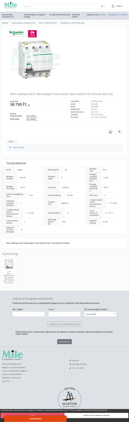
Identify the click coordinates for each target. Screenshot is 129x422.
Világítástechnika (93, 15)
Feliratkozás (64, 341)
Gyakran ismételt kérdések (12, 374)
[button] (118, 6)
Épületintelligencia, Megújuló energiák (34, 16)
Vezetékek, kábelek (76, 16)
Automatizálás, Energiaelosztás (8, 16)
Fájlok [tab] (11, 141)
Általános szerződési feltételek (13, 367)
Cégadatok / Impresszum (11, 377)
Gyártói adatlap (18, 147)
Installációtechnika (56, 15)
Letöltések (123, 15)
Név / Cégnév (17, 309)
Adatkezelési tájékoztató (11, 364)
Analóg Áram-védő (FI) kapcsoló (72, 23)
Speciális (66, 15)
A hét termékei (35, 419)
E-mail (51, 309)
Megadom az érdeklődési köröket (64, 324)
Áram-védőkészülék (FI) (48, 23)
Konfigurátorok (113, 15)
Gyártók (103, 15)
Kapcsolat (5, 381)
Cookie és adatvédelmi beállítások (15, 371)
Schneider (94, 104)
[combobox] (100, 314)
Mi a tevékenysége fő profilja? (95, 309)
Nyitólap (5, 23)
